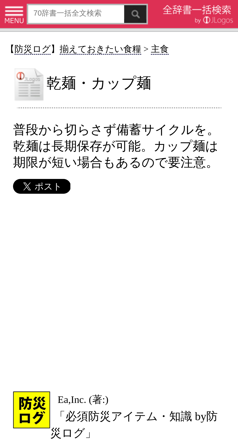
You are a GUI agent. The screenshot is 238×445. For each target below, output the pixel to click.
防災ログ (32, 49)
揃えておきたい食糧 (100, 49)
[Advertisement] (118, 292)
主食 (160, 49)
